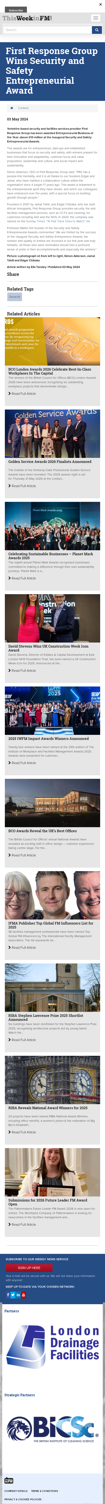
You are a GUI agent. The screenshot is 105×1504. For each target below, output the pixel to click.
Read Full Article (22, 393)
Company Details (16, 1491)
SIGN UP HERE (29, 1268)
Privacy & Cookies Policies (22, 1499)
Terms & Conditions (44, 1491)
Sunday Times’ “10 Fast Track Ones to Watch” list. (58, 221)
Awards (14, 297)
